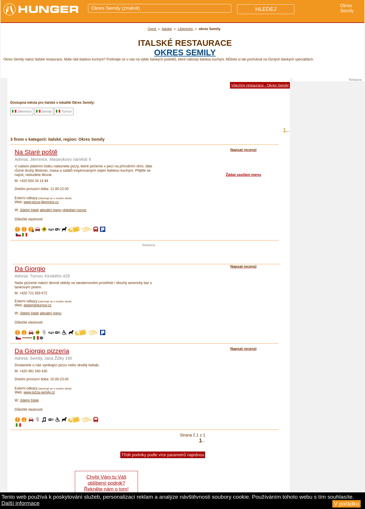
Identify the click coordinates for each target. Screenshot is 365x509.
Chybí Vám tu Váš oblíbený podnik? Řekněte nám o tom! (106, 483)
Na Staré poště (36, 152)
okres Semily (185, 52)
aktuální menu (50, 210)
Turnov (64, 111)
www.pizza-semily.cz (39, 392)
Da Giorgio (30, 268)
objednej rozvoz (75, 210)
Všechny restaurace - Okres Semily (260, 85)
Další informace (20, 503)
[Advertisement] (149, 255)
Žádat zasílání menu (243, 175)
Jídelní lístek (29, 210)
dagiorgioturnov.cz (37, 305)
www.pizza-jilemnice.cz (41, 202)
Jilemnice (22, 111)
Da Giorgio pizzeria (42, 351)
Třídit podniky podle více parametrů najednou (162, 455)
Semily (44, 111)
